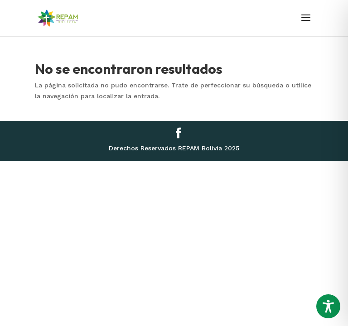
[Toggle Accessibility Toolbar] (328, 306)
